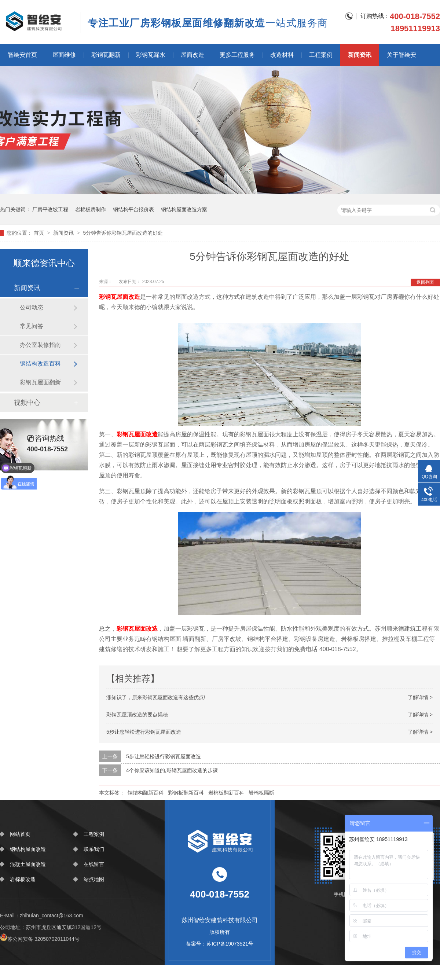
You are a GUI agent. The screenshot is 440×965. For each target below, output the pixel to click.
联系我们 (94, 849)
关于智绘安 (401, 55)
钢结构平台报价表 (133, 209)
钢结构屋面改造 (28, 849)
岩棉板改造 (23, 879)
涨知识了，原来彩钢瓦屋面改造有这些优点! (155, 697)
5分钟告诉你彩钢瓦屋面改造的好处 (123, 233)
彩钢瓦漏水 (150, 55)
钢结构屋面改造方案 (184, 209)
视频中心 (27, 402)
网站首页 (20, 834)
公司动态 (31, 307)
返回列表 (425, 282)
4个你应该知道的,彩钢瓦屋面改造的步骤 (172, 770)
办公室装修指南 (40, 345)
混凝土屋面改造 (28, 864)
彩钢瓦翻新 (106, 55)
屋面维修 (64, 55)
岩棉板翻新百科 (226, 793)
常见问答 (31, 326)
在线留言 (94, 864)
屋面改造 (192, 55)
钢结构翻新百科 (146, 793)
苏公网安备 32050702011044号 (40, 939)
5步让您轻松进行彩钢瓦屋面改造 (143, 732)
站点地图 (94, 879)
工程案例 (321, 55)
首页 (39, 233)
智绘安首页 (22, 55)
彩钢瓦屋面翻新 (40, 382)
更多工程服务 (237, 55)
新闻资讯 (359, 55)
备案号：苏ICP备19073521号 (219, 944)
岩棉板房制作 (90, 209)
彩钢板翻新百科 (186, 793)
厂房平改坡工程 (50, 209)
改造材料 (282, 55)
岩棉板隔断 (261, 793)
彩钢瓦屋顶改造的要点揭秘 (137, 715)
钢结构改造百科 (40, 363)
